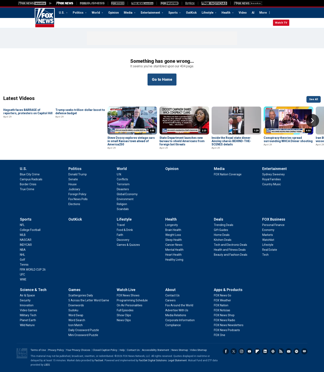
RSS (281, 351)
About (170, 290)
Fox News (45, 18)
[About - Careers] (170, 300)
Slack (273, 351)
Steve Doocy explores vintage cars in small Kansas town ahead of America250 (131, 141)
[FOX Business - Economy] (268, 230)
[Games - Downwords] (76, 305)
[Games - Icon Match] (75, 325)
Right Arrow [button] (312, 120)
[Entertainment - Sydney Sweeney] (273, 174)
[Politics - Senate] (73, 179)
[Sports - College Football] (30, 230)
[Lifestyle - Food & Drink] (125, 230)
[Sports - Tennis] (24, 264)
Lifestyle (208, 12)
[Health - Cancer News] (173, 244)
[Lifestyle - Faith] (120, 235)
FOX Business (273, 219)
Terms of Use (38, 350)
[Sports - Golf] (22, 259)
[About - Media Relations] (175, 315)
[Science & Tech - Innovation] (26, 305)
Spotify (296, 351)
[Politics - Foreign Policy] (77, 194)
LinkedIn (265, 351)
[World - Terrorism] (123, 184)
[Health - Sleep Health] (173, 239)
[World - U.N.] (119, 174)
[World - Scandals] (123, 209)
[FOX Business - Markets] (267, 235)
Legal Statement (177, 360)
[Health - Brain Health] (173, 230)
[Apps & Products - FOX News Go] (222, 295)
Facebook (226, 351)
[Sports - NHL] (22, 254)
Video (243, 12)
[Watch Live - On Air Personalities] (129, 305)
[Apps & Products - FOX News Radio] (224, 320)
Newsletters (289, 351)
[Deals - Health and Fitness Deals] (230, 249)
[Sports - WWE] (23, 279)
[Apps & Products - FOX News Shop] (224, 315)
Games (74, 290)
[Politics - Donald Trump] (77, 174)
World (96, 12)
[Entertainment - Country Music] (271, 184)
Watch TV (281, 22)
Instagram (241, 351)
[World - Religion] (122, 204)
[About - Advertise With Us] (176, 310)
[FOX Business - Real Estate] (269, 249)
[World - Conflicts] (122, 179)
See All (313, 99)
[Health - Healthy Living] (174, 259)
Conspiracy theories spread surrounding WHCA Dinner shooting (288, 139)
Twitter (234, 351)
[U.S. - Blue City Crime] (30, 174)
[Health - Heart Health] (173, 254)
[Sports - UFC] (22, 274)
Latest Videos (19, 98)
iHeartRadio (304, 351)
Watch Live (126, 290)
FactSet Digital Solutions (153, 360)
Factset (99, 360)
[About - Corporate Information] (180, 320)
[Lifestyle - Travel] (121, 225)
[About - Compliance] (173, 325)
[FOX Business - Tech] (265, 254)
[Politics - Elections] (74, 204)
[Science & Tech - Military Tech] (28, 315)
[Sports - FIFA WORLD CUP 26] (33, 269)
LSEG (47, 364)
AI (253, 12)
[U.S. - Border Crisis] (28, 184)
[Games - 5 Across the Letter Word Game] (88, 300)
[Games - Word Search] (76, 320)
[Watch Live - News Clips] (124, 320)
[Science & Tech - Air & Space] (27, 295)
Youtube (249, 351)
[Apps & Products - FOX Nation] (221, 305)
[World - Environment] (125, 199)
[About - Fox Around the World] (179, 305)
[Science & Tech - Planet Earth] (28, 320)
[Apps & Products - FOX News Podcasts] (227, 330)
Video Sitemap (198, 350)
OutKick (191, 12)
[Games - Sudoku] (73, 310)
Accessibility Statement (155, 350)
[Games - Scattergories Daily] (80, 295)
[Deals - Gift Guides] (221, 230)
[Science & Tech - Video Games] (28, 310)
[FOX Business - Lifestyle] (267, 244)
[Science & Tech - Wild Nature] (27, 325)
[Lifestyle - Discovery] (123, 239)
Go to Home (162, 79)
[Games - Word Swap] (75, 315)
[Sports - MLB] (23, 235)
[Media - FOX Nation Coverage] (228, 174)
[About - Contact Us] (172, 295)
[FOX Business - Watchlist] (268, 239)
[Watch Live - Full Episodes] (125, 310)
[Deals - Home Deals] (222, 235)
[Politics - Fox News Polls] (78, 199)
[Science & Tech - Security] (25, 300)
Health (226, 12)
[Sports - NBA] (23, 249)
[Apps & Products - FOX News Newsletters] (228, 325)
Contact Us (133, 350)
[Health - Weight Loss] (173, 235)
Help (122, 350)
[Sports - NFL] (22, 225)
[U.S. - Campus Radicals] (31, 179)
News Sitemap (180, 350)
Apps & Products (228, 290)
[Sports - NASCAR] (25, 239)
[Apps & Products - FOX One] (219, 335)
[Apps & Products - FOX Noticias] (222, 310)
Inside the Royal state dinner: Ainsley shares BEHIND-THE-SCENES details (231, 141)
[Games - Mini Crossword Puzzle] (83, 335)
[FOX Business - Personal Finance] (273, 225)
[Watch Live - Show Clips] (124, 315)
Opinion (113, 12)
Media (128, 12)
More (263, 12)
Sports (173, 12)
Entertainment (151, 12)
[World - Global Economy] (127, 194)
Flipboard (257, 351)
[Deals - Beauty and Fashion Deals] (230, 254)
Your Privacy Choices (78, 350)
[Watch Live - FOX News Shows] (128, 295)
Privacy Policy (56, 350)
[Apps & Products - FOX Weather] (222, 300)
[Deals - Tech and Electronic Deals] (230, 244)
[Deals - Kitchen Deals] (222, 239)
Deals (218, 219)
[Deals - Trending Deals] (223, 225)
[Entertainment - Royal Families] (271, 179)
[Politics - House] (72, 184)
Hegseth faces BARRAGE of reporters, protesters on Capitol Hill (27, 139)
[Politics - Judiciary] (74, 189)
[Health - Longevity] (171, 225)
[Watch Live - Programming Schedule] (132, 300)
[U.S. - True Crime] (27, 189)
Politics (78, 12)
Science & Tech (33, 290)
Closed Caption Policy (105, 350)
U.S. (62, 12)
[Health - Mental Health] (174, 249)
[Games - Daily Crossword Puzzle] (83, 330)
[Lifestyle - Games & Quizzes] (128, 244)
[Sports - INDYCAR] (26, 244)
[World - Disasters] (123, 189)
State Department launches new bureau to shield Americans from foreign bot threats (182, 141)
